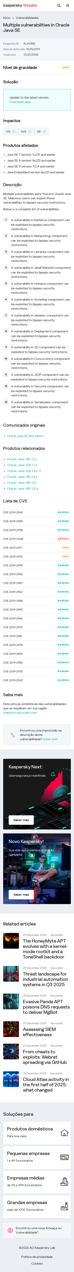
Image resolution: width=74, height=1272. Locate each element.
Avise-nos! (50, 739)
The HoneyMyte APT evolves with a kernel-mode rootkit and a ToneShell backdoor (45, 949)
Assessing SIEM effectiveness (39, 1032)
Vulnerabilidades (27, 18)
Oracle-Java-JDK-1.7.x (22, 465)
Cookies (37, 1263)
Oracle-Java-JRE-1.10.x (22, 488)
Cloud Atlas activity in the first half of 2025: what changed (46, 1085)
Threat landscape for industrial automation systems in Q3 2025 (45, 979)
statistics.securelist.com (20, 712)
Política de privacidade (37, 1257)
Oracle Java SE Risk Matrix (25, 436)
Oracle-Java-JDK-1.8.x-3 (24, 471)
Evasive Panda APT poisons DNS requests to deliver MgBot (46, 1007)
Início (6, 18)
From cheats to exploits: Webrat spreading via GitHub (45, 1057)
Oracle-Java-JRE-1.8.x (22, 477)
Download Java (20, 102)
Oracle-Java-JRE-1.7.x (22, 459)
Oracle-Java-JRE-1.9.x (22, 483)
